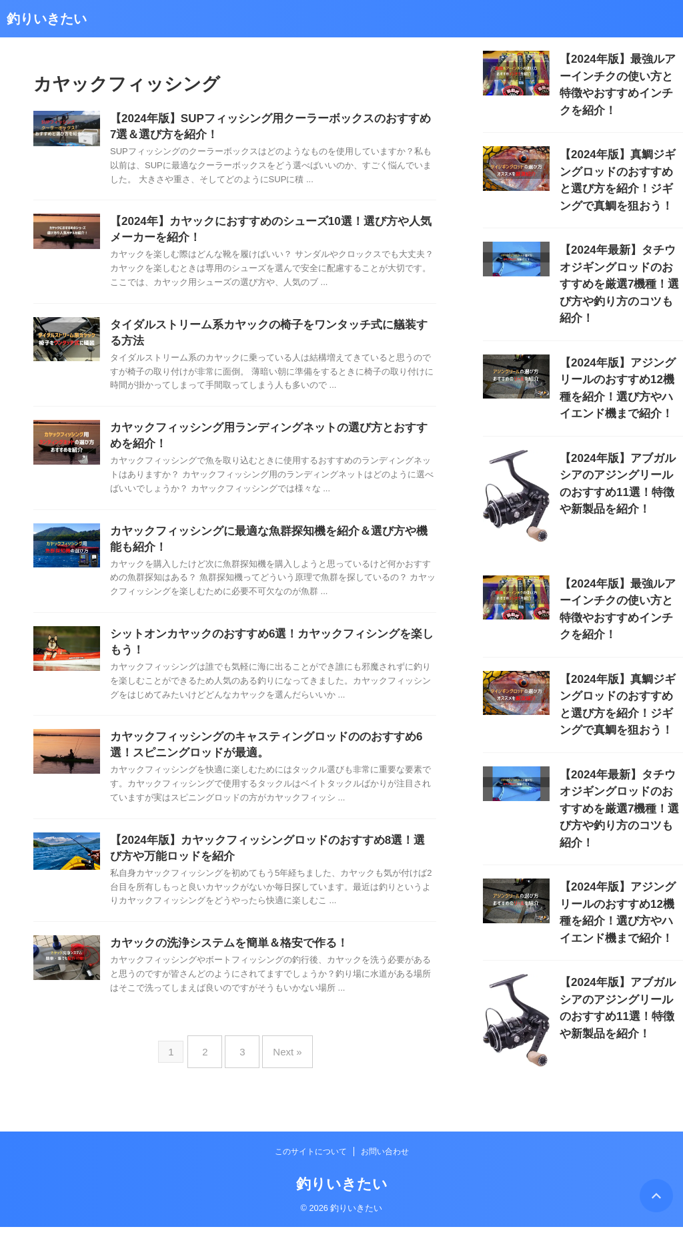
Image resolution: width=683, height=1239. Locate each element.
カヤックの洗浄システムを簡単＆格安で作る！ (222, 965)
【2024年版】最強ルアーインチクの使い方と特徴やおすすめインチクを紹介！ (620, 73)
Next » (280, 1069)
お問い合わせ (385, 1163)
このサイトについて (311, 1163)
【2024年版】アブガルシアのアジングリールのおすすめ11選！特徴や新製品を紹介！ (621, 408)
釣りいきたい (47, 18)
